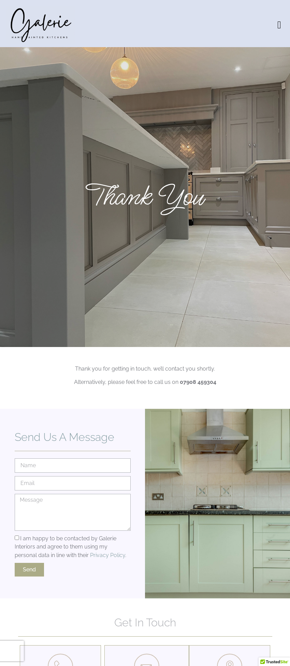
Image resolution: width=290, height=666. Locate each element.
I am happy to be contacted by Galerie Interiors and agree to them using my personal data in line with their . (70, 546)
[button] (279, 25)
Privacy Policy (107, 555)
